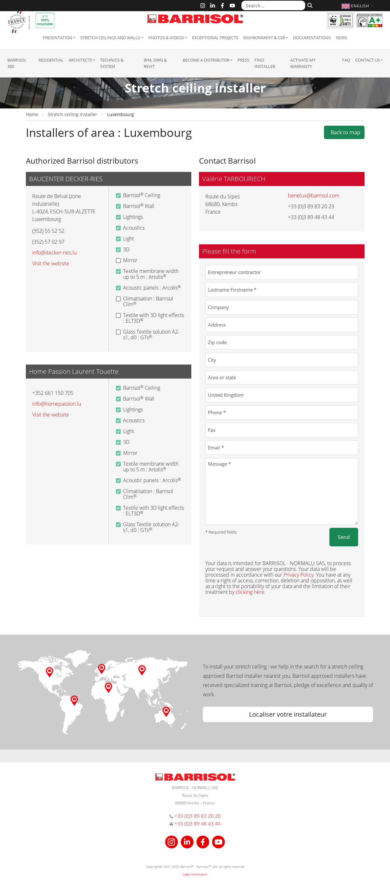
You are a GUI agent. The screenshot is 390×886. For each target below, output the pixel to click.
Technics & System (111, 63)
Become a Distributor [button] (206, 60)
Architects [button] (80, 60)
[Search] (309, 5)
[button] (358, 6)
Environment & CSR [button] (264, 38)
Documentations (312, 38)
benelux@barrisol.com (313, 195)
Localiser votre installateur (288, 714)
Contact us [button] (367, 60)
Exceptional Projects (215, 38)
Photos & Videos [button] (166, 38)
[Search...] (273, 5)
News (341, 38)
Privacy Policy (298, 574)
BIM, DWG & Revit (155, 63)
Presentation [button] (57, 38)
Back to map (344, 132)
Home (32, 114)
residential (51, 60)
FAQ (346, 60)
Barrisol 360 (16, 63)
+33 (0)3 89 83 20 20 (197, 816)
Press (243, 60)
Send (344, 537)
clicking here (250, 591)
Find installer (264, 63)
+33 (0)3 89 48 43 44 (197, 823)
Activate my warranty (302, 63)
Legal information (195, 874)
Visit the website (50, 263)
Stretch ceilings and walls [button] (110, 38)
